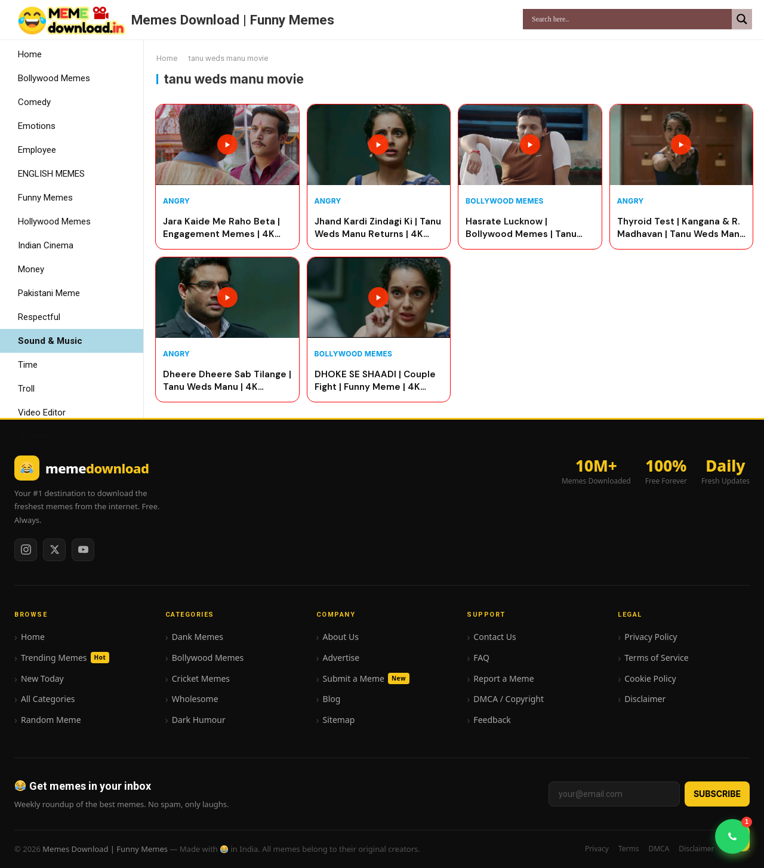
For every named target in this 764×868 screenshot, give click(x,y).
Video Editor (42, 412)
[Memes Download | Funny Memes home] (81, 468)
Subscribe (717, 794)
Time (28, 364)
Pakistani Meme (49, 293)
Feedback (491, 719)
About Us (341, 636)
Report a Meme (503, 678)
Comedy (34, 102)
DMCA (658, 849)
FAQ (481, 657)
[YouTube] (83, 549)
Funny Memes (45, 197)
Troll (26, 388)
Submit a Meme (366, 678)
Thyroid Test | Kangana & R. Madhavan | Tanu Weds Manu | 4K (681, 228)
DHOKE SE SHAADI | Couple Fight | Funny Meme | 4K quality (375, 381)
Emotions (37, 126)
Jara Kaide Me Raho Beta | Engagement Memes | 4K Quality (221, 228)
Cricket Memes (201, 678)
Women (33, 436)
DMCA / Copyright (508, 698)
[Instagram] (25, 549)
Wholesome (195, 698)
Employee (37, 149)
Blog (332, 698)
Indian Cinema (45, 245)
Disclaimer (645, 698)
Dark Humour (199, 719)
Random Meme (51, 719)
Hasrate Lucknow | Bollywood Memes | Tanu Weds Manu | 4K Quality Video (521, 228)
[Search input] (630, 19)
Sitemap (339, 719)
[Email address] (614, 794)
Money (31, 269)
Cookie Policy (650, 678)
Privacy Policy (650, 636)
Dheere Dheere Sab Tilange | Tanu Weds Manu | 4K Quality (227, 381)
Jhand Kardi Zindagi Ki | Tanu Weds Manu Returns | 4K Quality (378, 228)
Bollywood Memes (54, 78)
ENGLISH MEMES (51, 173)
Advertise (341, 657)
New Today (42, 678)
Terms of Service (656, 657)
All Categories (48, 698)
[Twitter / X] (54, 549)
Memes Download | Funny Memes (232, 19)
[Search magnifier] (742, 19)
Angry (176, 200)
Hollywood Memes (54, 221)
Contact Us (494, 636)
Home (30, 54)
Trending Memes (65, 657)
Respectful (39, 317)
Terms (628, 849)
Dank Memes (197, 636)
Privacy (597, 849)
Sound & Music (50, 340)
